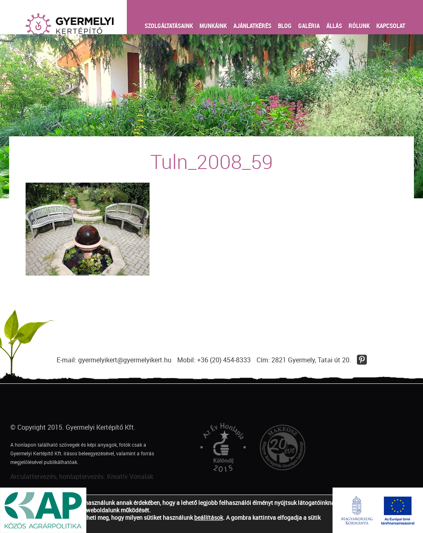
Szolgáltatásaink (169, 25)
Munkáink (213, 25)
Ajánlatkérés (252, 25)
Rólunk (359, 25)
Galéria (309, 25)
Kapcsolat (390, 25)
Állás (334, 25)
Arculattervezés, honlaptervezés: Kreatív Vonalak (81, 476)
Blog (285, 25)
